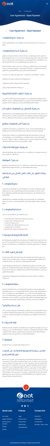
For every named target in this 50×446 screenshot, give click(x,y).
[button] (47, 3)
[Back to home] (7, 3)
